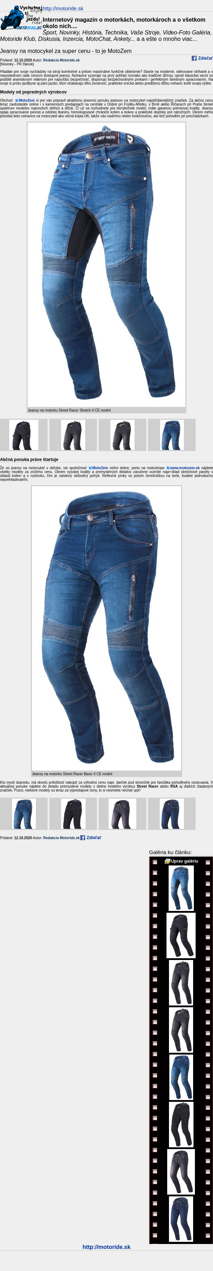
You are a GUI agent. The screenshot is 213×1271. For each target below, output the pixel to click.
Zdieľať (205, 58)
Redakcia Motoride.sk (61, 60)
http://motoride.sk (106, 1247)
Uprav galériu (184, 861)
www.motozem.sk (185, 468)
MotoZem (26, 100)
